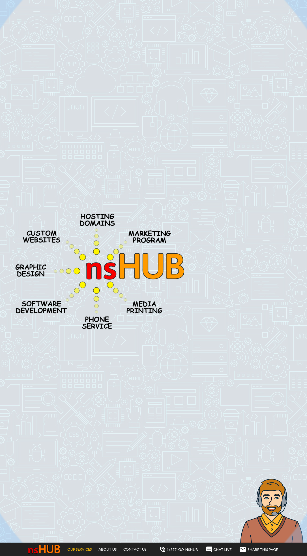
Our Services (79, 549)
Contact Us (134, 549)
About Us (108, 549)
